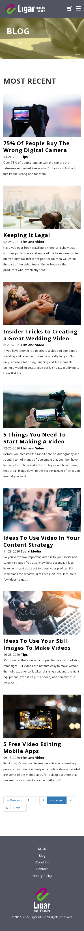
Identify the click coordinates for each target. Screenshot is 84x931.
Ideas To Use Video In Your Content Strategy (41, 541)
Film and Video (32, 242)
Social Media (31, 551)
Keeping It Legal (26, 235)
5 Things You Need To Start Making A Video (34, 438)
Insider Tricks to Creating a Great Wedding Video (40, 335)
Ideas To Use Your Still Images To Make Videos (37, 644)
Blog (42, 855)
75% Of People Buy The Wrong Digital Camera (36, 146)
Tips (24, 157)
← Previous (14, 800)
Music (42, 848)
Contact (42, 869)
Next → (18, 808)
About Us (42, 862)
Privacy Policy (42, 875)
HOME (11, 43)
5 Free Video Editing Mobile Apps (32, 747)
